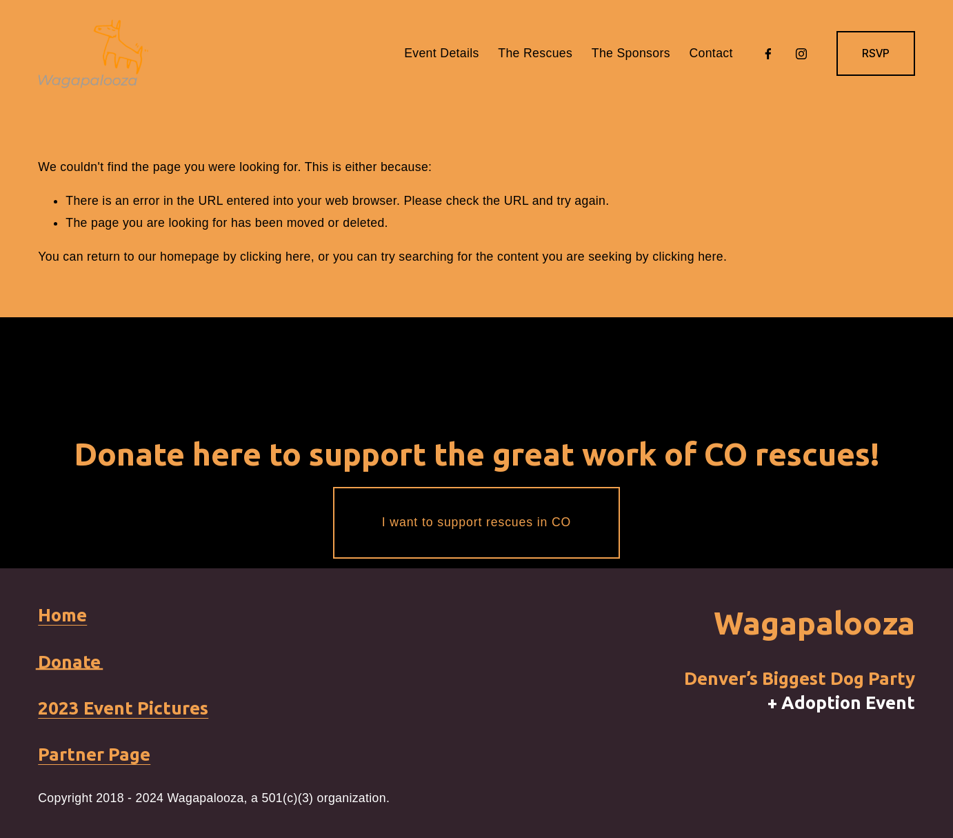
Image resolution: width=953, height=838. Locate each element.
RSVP (876, 53)
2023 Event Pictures (123, 708)
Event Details (441, 53)
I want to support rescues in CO (476, 522)
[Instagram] (801, 54)
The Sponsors (631, 53)
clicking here (275, 256)
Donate (69, 662)
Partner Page (94, 754)
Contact (710, 53)
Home (62, 615)
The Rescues (535, 53)
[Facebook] (768, 54)
